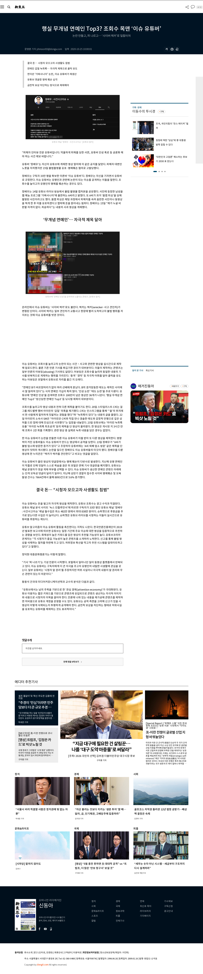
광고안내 (168, 911)
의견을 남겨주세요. (34, 648)
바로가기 (175, 386)
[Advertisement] (65, 339)
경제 (118, 901)
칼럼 (93, 920)
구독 (162, 111)
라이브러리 (145, 911)
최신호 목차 (145, 906)
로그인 (199, 7)
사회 (93, 906)
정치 (93, 901)
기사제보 (168, 901)
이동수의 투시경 (143, 111)
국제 (118, 906)
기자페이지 (145, 916)
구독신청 (168, 906)
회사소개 (28, 952)
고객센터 (68, 952)
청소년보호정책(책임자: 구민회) (114, 952)
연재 (142, 901)
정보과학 (120, 911)
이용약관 (77, 952)
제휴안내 (58, 952)
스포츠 (94, 916)
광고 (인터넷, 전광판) (43, 952)
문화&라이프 (97, 911)
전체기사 (120, 920)
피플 (118, 916)
